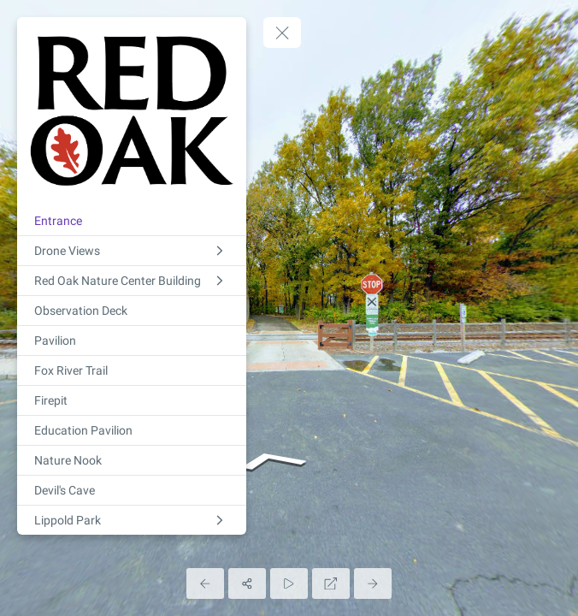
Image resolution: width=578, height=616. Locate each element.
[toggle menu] (282, 32)
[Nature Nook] (131, 460)
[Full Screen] (331, 583)
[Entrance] (131, 220)
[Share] (247, 583)
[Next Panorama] (373, 583)
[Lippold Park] (131, 520)
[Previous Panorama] (205, 583)
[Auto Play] (289, 583)
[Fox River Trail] (131, 370)
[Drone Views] (131, 250)
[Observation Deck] (131, 310)
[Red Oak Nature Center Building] (131, 280)
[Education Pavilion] (131, 430)
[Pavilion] (131, 340)
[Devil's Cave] (131, 490)
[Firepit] (131, 400)
